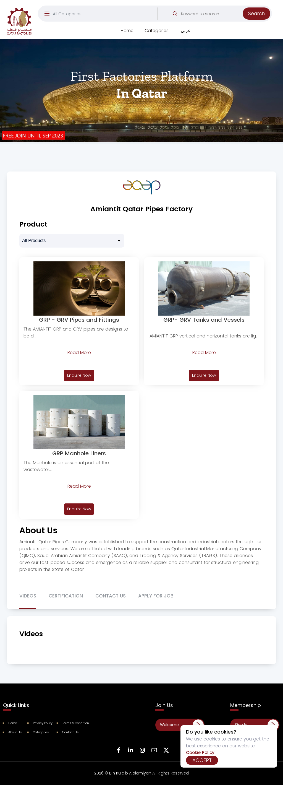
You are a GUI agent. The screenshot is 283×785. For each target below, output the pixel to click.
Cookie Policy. (200, 752)
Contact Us (68, 732)
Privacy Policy (40, 723)
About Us (12, 732)
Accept (202, 760)
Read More (79, 352)
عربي (186, 30)
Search (256, 13)
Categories (157, 30)
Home (127, 30)
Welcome (169, 724)
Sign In (241, 724)
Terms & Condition (73, 723)
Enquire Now (79, 375)
